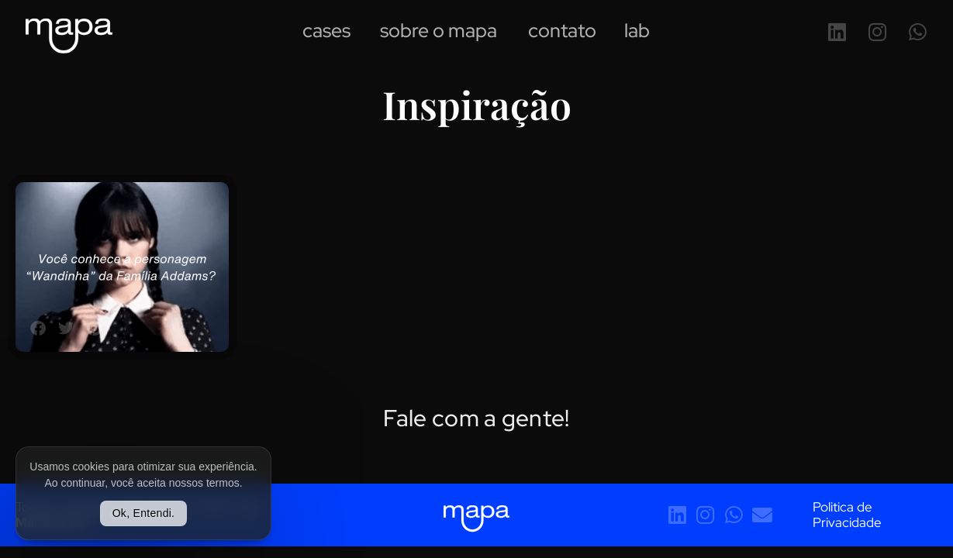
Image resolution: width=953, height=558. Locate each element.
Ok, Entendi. (143, 513)
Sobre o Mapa (438, 33)
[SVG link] (69, 36)
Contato (562, 33)
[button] (38, 329)
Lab (637, 33)
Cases (326, 33)
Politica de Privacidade (847, 514)
